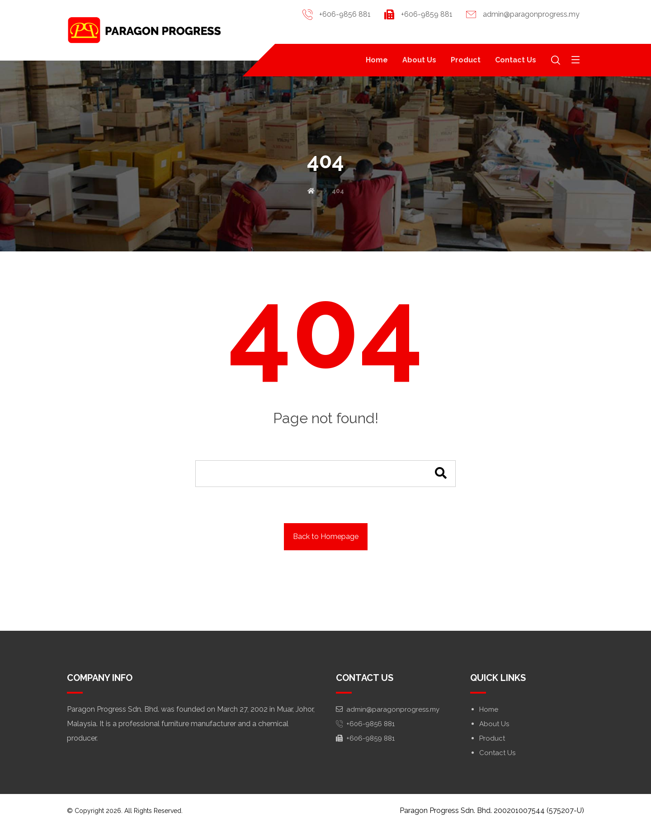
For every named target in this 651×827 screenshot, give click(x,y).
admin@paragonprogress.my (387, 709)
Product (492, 738)
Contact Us (497, 753)
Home (488, 709)
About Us (494, 724)
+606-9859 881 (365, 738)
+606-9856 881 (365, 724)
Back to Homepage (326, 536)
